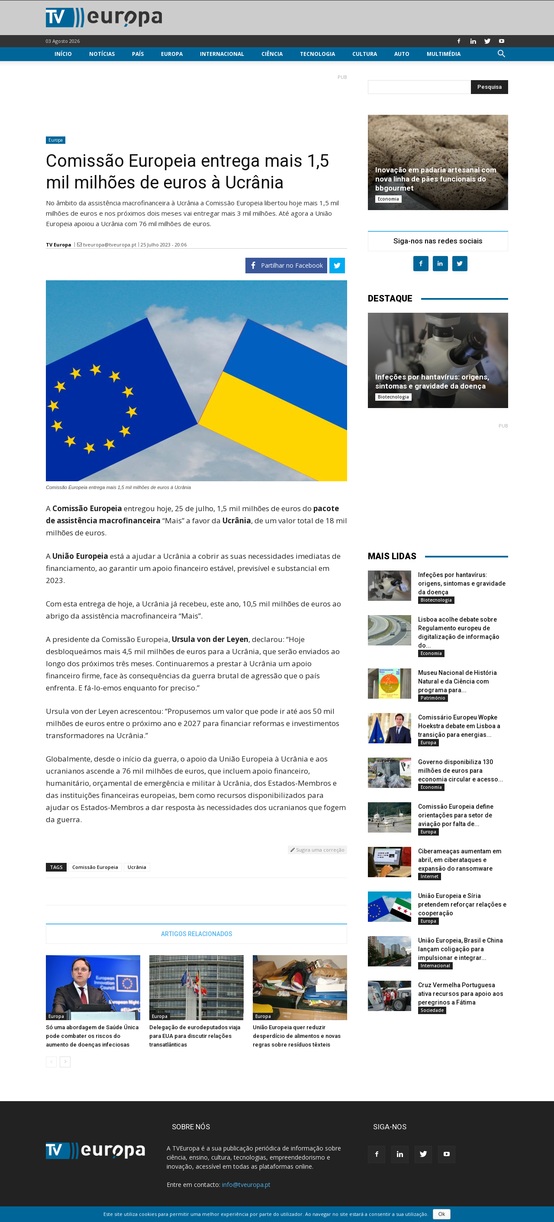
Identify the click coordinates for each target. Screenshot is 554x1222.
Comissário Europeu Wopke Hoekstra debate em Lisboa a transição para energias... (459, 726)
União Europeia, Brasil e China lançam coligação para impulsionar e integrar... (460, 949)
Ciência (272, 54)
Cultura (364, 54)
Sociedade (432, 1010)
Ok (441, 1214)
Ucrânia (137, 867)
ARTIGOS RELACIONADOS (196, 934)
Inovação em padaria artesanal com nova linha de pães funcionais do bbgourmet (435, 178)
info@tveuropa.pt (246, 1184)
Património (433, 698)
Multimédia (444, 54)
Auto (401, 54)
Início (63, 54)
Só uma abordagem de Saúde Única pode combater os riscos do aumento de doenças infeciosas (92, 1036)
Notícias (102, 54)
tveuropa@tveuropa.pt (109, 244)
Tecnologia (317, 54)
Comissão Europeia (95, 867)
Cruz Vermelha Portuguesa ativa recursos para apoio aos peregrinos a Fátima (460, 994)
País (138, 54)
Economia (388, 199)
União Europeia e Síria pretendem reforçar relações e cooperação (462, 904)
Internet (429, 876)
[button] (501, 55)
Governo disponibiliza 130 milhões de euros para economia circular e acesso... (460, 770)
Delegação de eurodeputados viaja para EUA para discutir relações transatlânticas (194, 1036)
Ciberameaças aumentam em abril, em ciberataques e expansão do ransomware (460, 860)
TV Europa (58, 244)
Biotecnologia (393, 397)
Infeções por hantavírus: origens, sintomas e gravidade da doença (432, 381)
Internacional (222, 54)
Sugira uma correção (317, 849)
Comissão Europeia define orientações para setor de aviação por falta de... (455, 815)
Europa (172, 54)
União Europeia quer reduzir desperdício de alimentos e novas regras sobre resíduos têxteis (297, 1036)
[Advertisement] (196, 101)
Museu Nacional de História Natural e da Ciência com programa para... (457, 681)
